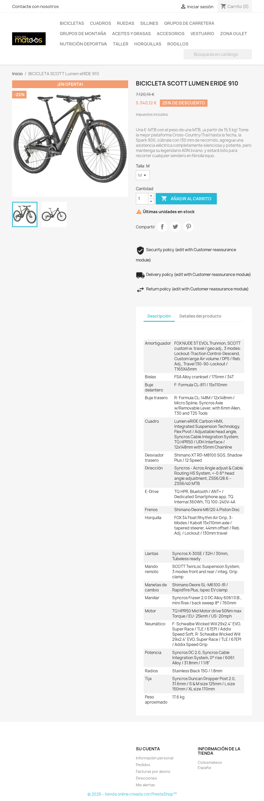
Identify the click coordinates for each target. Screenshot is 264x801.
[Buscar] (218, 54)
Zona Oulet (233, 33)
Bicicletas (72, 23)
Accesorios (171, 33)
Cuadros (100, 23)
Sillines (149, 23)
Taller (120, 44)
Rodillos (177, 44)
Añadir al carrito (186, 198)
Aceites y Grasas (131, 33)
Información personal (154, 758)
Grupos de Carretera (189, 23)
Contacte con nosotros (35, 6)
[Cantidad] (142, 198)
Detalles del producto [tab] (200, 316)
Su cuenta (148, 749)
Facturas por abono (153, 771)
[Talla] (143, 175)
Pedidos (143, 764)
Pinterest (188, 226)
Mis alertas (145, 784)
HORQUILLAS (147, 44)
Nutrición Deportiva (83, 44)
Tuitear (175, 226)
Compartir (162, 226)
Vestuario (202, 33)
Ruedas (125, 23)
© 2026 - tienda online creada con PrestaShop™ (132, 794)
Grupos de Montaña (83, 33)
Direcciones (146, 778)
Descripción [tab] (159, 316)
